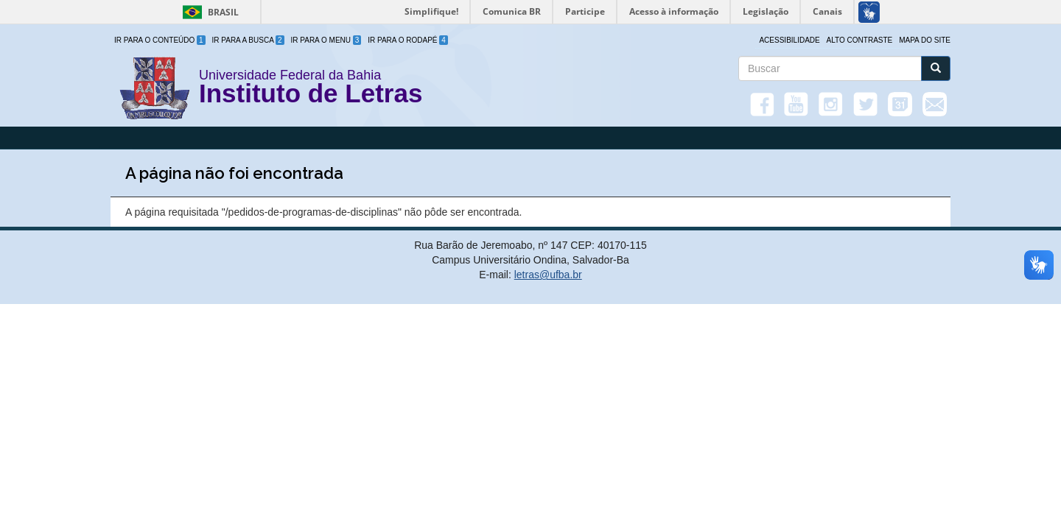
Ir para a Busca (248, 40)
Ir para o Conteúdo (160, 40)
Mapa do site (924, 40)
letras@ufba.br (548, 274)
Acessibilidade (789, 40)
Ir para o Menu (326, 40)
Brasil (208, 12)
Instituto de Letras (310, 96)
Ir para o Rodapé (408, 40)
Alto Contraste (860, 40)
